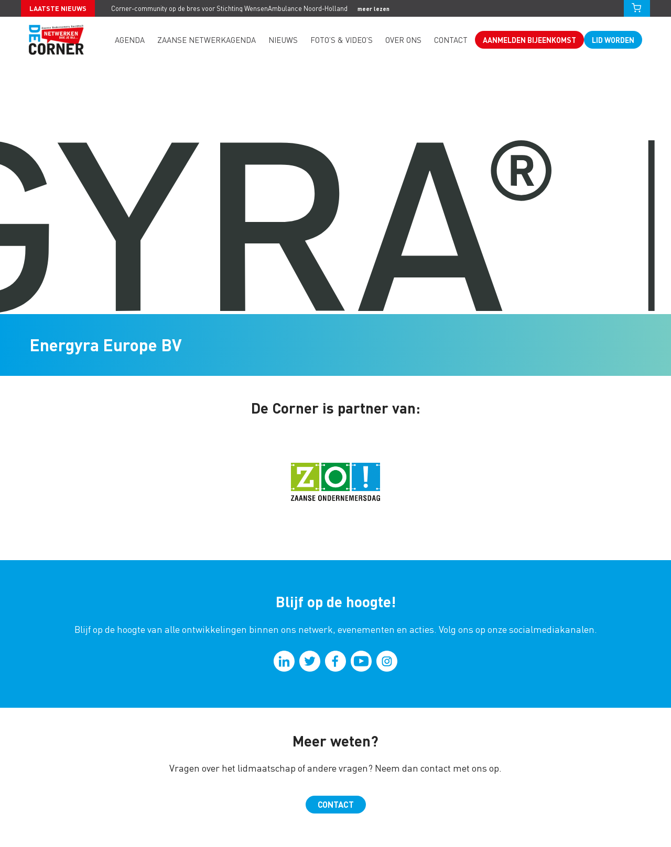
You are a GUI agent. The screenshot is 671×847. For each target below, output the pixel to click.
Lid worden (613, 39)
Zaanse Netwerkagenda (206, 39)
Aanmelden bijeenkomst (529, 39)
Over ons (403, 39)
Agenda (130, 39)
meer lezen (373, 9)
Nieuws (283, 39)
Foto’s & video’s (341, 39)
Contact (451, 39)
